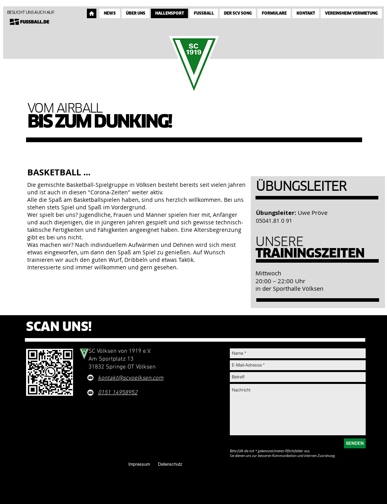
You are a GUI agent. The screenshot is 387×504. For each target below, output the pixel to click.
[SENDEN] (355, 443)
